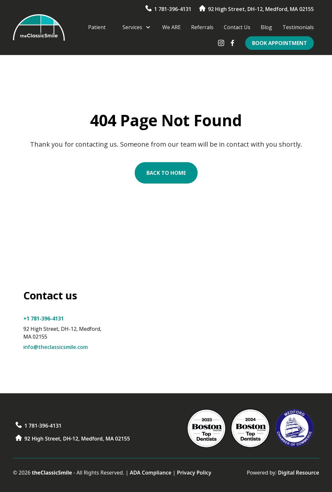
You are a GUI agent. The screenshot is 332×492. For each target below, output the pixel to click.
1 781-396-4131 (172, 9)
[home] (39, 27)
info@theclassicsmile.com (55, 347)
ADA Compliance (151, 472)
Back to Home (166, 172)
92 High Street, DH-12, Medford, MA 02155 (261, 9)
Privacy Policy (194, 472)
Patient (97, 27)
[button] (134, 27)
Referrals (202, 27)
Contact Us (237, 27)
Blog (266, 27)
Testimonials (298, 27)
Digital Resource (298, 472)
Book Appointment (279, 43)
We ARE (171, 27)
